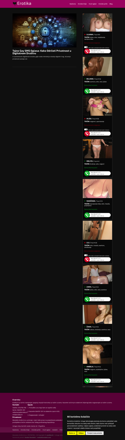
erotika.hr (50, 435)
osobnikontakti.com (44, 437)
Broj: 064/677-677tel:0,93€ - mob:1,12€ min (95, 52)
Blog (111, 4)
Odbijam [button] (81, 433)
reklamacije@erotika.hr (20, 412)
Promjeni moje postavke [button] (94, 433)
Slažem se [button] (72, 433)
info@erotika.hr (17, 415)
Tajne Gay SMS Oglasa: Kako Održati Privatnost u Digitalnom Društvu (41, 52)
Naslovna (73, 4)
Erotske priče (103, 4)
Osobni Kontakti (30, 437)
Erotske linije (82, 4)
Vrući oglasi (92, 4)
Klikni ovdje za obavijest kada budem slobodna (98, 48)
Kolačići (55, 430)
